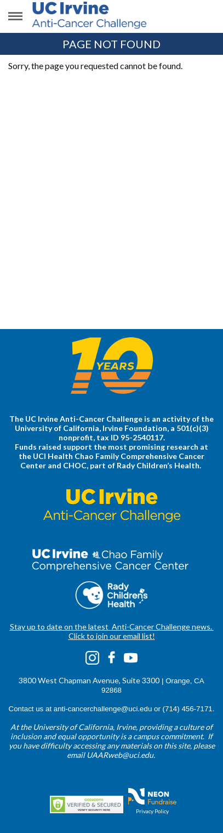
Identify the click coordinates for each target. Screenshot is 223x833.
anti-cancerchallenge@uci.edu (103, 709)
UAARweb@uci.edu (120, 755)
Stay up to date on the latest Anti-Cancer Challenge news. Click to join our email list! (112, 631)
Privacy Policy (152, 811)
